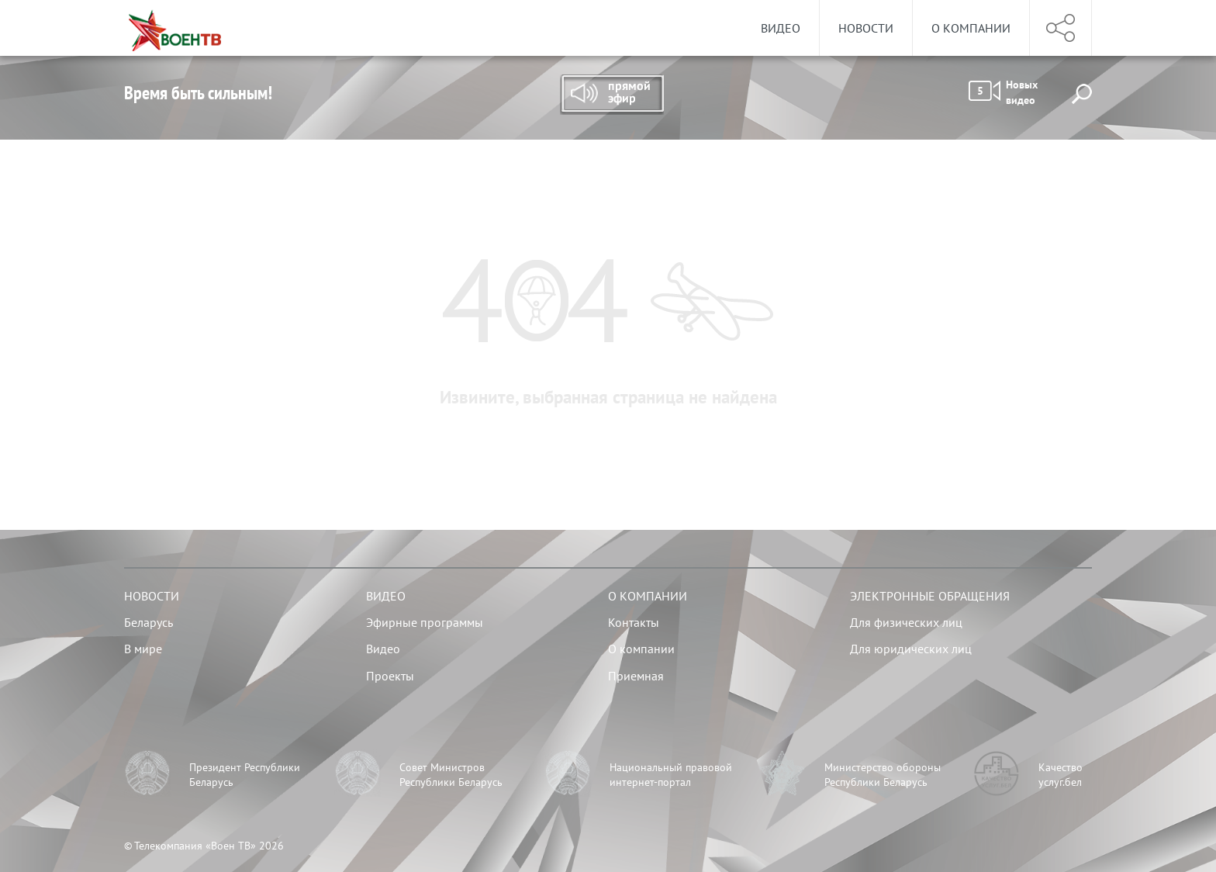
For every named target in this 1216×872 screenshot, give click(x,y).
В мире (143, 648)
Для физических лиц (906, 622)
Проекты (390, 675)
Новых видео (1003, 92)
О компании (970, 28)
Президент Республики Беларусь (244, 775)
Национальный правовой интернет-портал (671, 775)
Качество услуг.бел (1060, 775)
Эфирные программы (424, 622)
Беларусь (148, 622)
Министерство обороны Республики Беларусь (882, 775)
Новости (865, 28)
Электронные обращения (930, 596)
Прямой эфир (612, 94)
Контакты (633, 622)
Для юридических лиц (911, 648)
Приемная (636, 675)
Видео (780, 28)
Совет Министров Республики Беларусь (451, 775)
